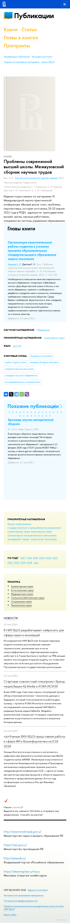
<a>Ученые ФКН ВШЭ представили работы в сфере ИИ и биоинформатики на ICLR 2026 (34, 741)
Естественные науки (22, 590)
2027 (23, 558)
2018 (29, 562)
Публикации (34, 15)
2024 (42, 558)
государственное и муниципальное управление (34, 527)
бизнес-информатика (19, 524)
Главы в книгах (21, 37)
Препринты (17, 45)
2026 (29, 558)
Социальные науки (21, 601)
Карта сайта (10, 914)
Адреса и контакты (38, 890)
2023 (48, 558)
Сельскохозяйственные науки (27, 597)
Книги (11, 29)
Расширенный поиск (42, 56)
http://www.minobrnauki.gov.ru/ (22, 831)
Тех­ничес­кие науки (21, 605)
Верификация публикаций (17, 56)
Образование (43, 330)
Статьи (29, 29)
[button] (9, 412)
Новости (11, 618)
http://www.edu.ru (15, 858)
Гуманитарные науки (22, 586)
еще (36, 562)
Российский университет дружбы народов (36, 178)
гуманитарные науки (18, 531)
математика (49, 535)
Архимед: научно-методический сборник (31, 422)
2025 (35, 558)
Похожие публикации (33, 406)
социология (37, 539)
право (26, 539)
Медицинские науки (22, 594)
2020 (16, 562)
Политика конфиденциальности (21, 900)
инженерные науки (41, 531)
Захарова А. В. (14, 264)
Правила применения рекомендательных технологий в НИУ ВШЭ (34, 908)
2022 (54, 558)
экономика (51, 539)
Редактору (61, 919)
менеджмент (14, 539)
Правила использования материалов (21, 62)
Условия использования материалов (23, 895)
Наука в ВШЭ (48, 62)
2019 (23, 562)
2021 (10, 562)
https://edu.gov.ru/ (15, 845)
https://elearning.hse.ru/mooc (22, 871)
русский (17, 345)
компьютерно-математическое (24, 535)
